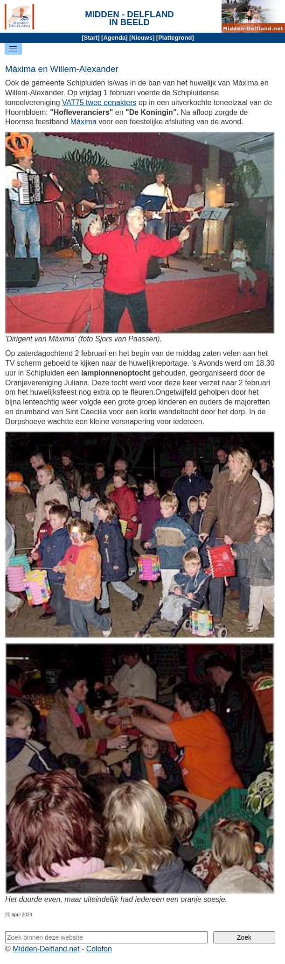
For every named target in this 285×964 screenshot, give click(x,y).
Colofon (99, 949)
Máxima (83, 122)
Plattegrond (175, 37)
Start (91, 37)
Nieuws (142, 37)
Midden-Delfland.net (46, 949)
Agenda (114, 37)
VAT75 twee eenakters (99, 102)
